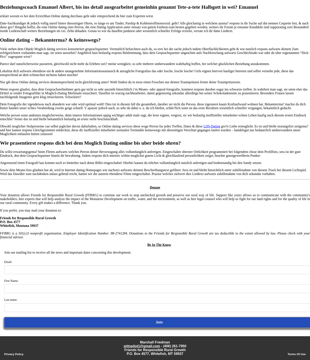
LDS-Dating (211, 126)
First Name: (11, 280)
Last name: (10, 299)
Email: (8, 262)
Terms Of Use (296, 354)
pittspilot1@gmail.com (142, 346)
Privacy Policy (13, 354)
